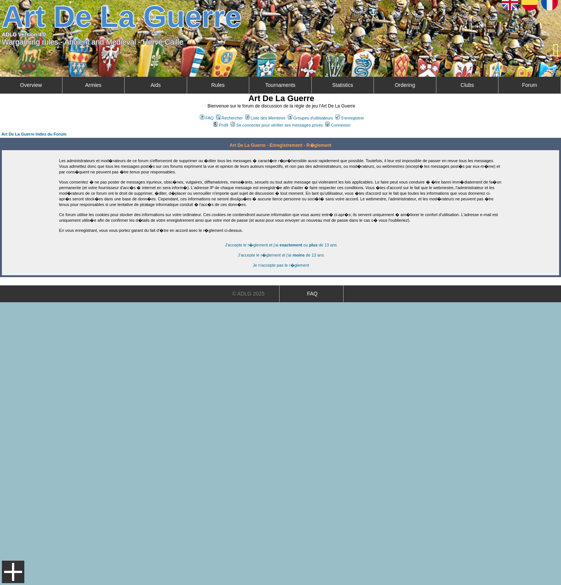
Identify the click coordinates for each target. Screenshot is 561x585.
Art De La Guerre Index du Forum (34, 134)
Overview (31, 85)
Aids (155, 85)
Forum (529, 85)
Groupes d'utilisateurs (310, 118)
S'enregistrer (349, 118)
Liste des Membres (265, 118)
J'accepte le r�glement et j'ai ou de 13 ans (281, 245)
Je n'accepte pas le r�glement (281, 265)
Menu (13, 572)
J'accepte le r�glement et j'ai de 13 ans (281, 255)
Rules (218, 85)
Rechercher (229, 118)
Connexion (338, 125)
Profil (220, 125)
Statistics (342, 85)
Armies (93, 85)
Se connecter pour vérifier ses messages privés (277, 125)
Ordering (405, 85)
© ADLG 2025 (248, 294)
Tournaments (280, 85)
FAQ (207, 118)
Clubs (467, 85)
